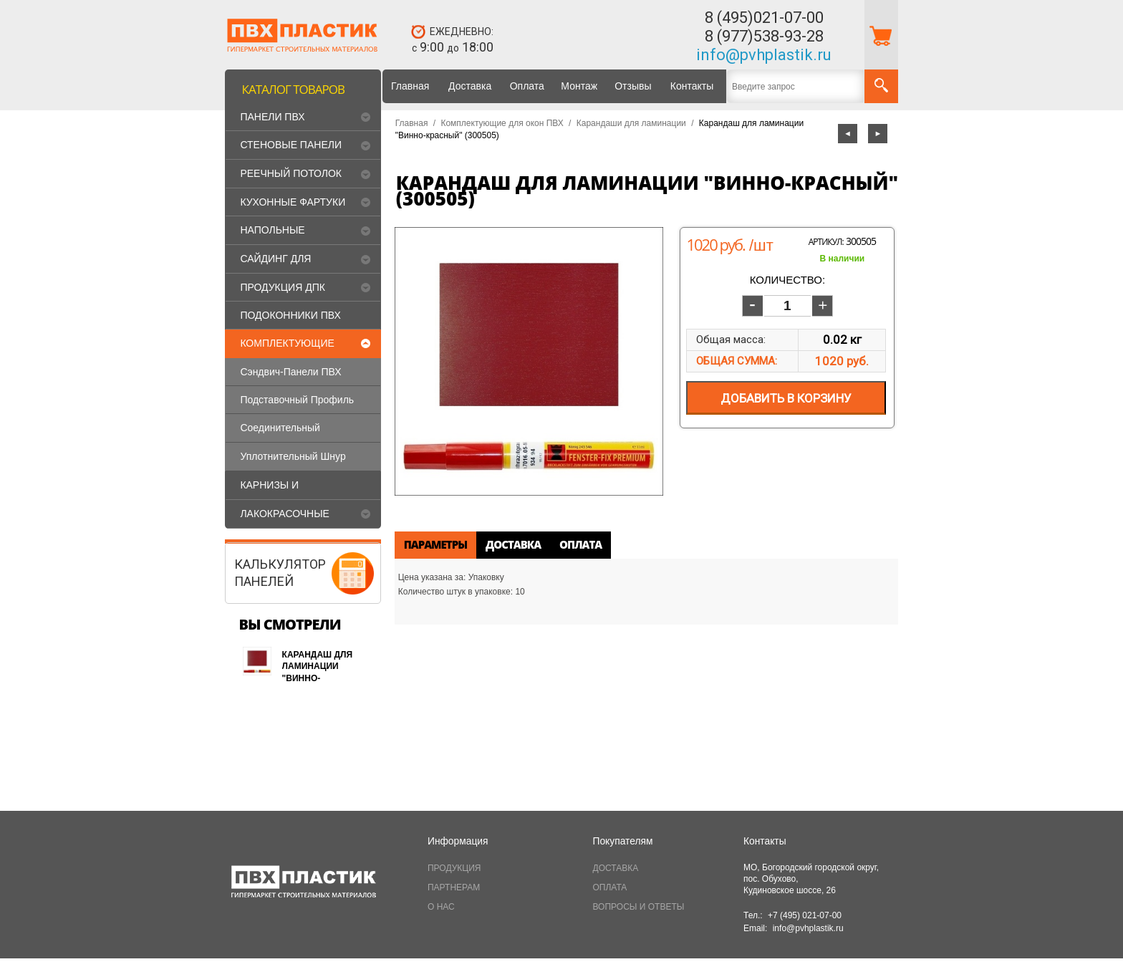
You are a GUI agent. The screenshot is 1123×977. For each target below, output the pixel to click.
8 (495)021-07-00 (764, 18)
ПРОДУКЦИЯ (454, 868)
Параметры (435, 544)
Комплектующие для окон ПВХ (501, 123)
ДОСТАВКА (616, 868)
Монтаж (579, 86)
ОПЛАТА (610, 887)
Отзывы (632, 86)
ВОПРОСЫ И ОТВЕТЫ (639, 907)
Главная (410, 86)
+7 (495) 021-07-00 (805, 915)
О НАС (441, 907)
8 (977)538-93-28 (764, 36)
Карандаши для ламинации (631, 123)
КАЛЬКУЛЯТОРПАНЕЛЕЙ (280, 573)
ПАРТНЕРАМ (454, 887)
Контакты (691, 86)
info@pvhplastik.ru (764, 55)
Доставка (469, 86)
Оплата (527, 86)
